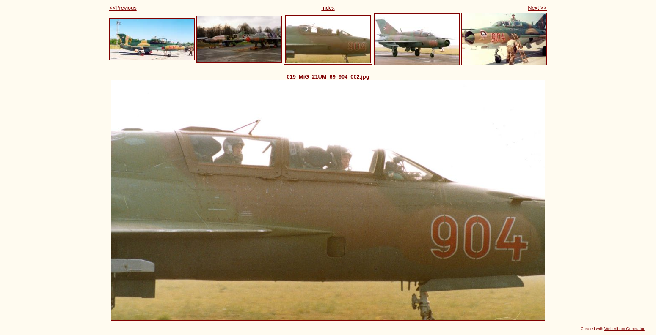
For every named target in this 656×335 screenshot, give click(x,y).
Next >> (537, 8)
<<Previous (123, 8)
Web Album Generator (624, 328)
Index (327, 8)
